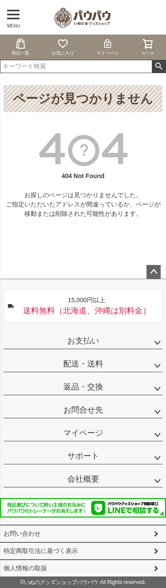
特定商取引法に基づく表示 (41, 550)
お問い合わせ (22, 533)
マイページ (108, 46)
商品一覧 (20, 46)
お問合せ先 (83, 409)
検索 (159, 66)
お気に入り (63, 46)
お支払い (83, 340)
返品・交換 (83, 386)
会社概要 (83, 479)
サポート (83, 456)
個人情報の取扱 (25, 568)
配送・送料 (83, 363)
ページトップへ (154, 272)
